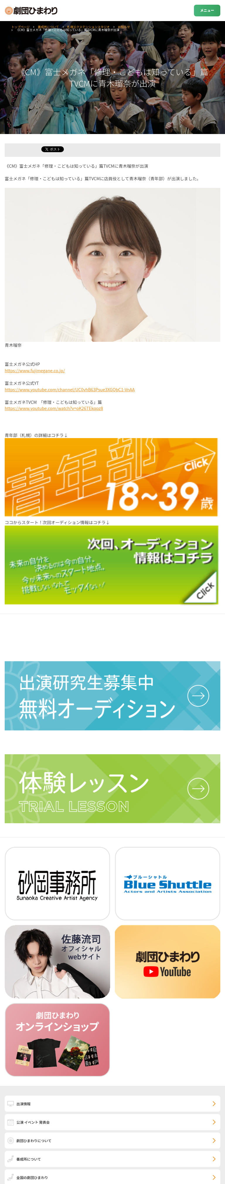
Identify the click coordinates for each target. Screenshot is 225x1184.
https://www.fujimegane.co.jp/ (35, 370)
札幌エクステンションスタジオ (88, 27)
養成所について (48, 27)
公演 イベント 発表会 (33, 1122)
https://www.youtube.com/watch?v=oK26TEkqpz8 (54, 408)
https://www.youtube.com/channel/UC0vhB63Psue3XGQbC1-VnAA (70, 389)
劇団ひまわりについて (34, 1140)
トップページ (20, 27)
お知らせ (124, 27)
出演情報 (23, 1103)
